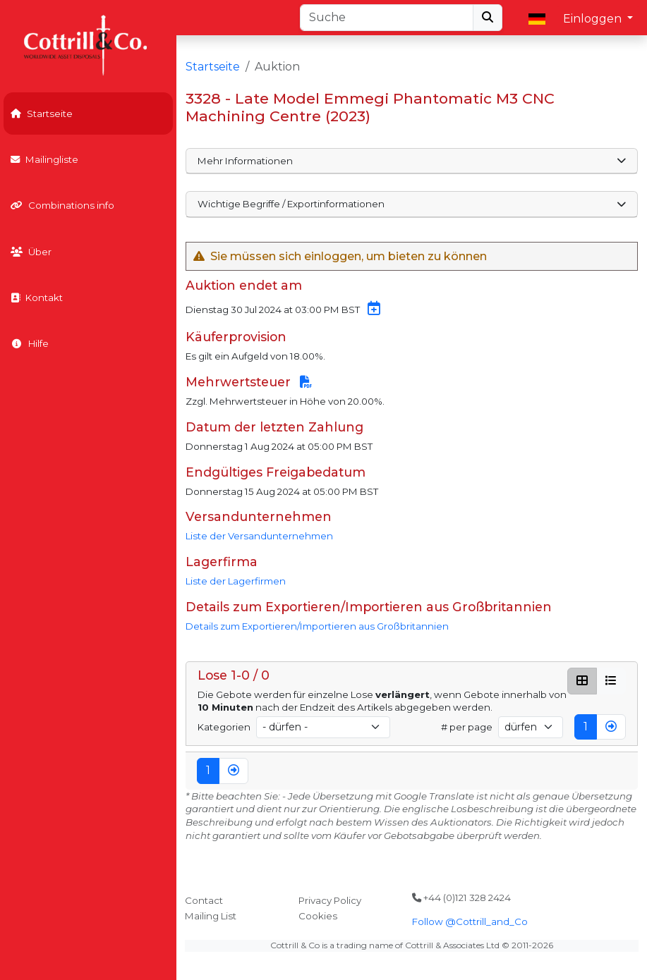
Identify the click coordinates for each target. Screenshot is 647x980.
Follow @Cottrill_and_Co (470, 921)
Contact (204, 900)
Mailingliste (44, 159)
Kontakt (37, 297)
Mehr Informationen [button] (411, 160)
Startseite (42, 113)
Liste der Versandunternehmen (259, 535)
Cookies (317, 915)
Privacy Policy (329, 900)
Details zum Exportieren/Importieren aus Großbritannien (317, 626)
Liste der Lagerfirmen (236, 581)
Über (31, 251)
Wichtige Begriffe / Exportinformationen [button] (411, 203)
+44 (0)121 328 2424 (461, 897)
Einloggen (593, 18)
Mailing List (210, 915)
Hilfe (30, 343)
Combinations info (62, 205)
